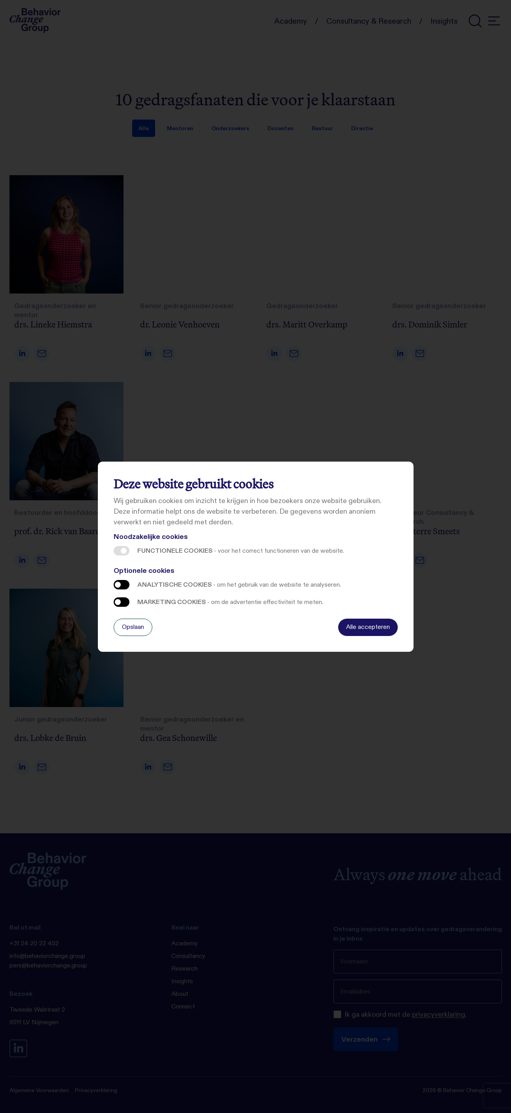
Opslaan (133, 626)
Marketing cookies (121, 602)
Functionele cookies (121, 551)
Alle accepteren (368, 626)
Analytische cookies (121, 584)
